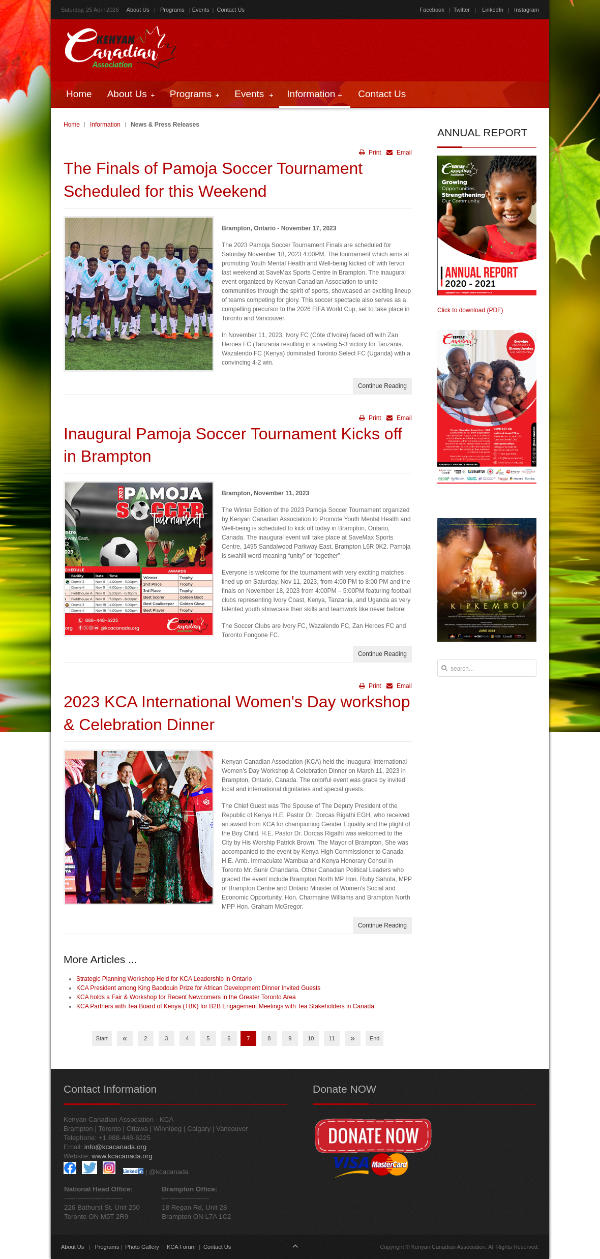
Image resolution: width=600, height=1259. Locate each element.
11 (331, 1038)
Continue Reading (382, 385)
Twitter (462, 10)
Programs (172, 10)
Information (105, 124)
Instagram (526, 10)
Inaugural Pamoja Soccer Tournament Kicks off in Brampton (233, 445)
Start (102, 1038)
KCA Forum (181, 1247)
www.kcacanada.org (122, 1156)
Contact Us (231, 10)
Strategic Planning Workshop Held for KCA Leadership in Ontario (164, 978)
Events (200, 10)
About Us (138, 10)
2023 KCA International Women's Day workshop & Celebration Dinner (237, 713)
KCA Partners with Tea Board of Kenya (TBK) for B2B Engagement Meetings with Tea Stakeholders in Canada (225, 1006)
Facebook (431, 10)
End (375, 1038)
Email (398, 152)
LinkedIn (492, 10)
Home (72, 124)
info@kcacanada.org (115, 1147)
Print (370, 152)
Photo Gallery (142, 1247)
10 (311, 1038)
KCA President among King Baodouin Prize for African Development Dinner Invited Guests (198, 988)
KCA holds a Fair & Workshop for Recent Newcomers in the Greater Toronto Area (186, 997)
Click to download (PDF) (470, 310)
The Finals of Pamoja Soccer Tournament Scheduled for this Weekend (213, 179)
